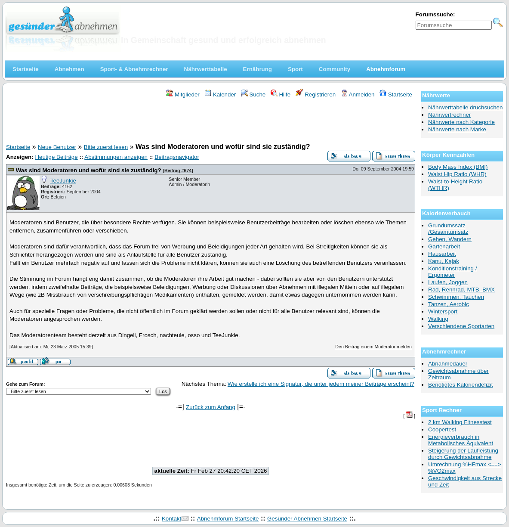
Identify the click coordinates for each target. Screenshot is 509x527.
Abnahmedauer (447, 363)
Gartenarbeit (444, 246)
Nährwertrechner (449, 115)
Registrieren (316, 94)
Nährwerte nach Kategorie (461, 122)
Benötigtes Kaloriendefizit (460, 384)
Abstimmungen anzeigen (116, 157)
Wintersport (442, 311)
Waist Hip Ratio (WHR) (457, 174)
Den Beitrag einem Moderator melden (373, 346)
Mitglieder (182, 94)
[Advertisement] (210, 121)
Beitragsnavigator (176, 157)
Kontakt (171, 518)
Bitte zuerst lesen (106, 147)
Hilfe (280, 94)
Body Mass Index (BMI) (458, 167)
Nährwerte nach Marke (457, 129)
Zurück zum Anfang (210, 407)
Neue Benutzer (57, 147)
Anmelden (358, 94)
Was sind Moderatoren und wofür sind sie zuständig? (88, 170)
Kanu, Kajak (443, 261)
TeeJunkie (63, 180)
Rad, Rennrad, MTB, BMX (461, 289)
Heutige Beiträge (56, 157)
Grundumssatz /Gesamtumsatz (448, 228)
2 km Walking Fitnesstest (460, 422)
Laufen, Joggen (448, 282)
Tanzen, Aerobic (448, 304)
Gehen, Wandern (450, 239)
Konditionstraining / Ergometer (452, 271)
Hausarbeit (442, 254)
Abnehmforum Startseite (228, 518)
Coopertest (442, 429)
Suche (253, 94)
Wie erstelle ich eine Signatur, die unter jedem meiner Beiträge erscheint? (321, 384)
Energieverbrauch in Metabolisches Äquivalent (460, 440)
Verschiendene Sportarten (461, 326)
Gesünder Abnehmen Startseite (307, 518)
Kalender (220, 94)
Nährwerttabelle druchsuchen (465, 107)
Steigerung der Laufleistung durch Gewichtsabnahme (463, 453)
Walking (438, 319)
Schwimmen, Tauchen (456, 297)
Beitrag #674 (177, 170)
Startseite (395, 94)
